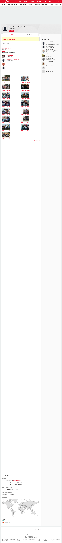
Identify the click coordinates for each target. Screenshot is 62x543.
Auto (45, 1)
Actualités (18, 1)
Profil (12, 34)
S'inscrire (3, 4)
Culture (32, 1)
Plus (50, 1)
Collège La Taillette (7, 48)
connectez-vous (30, 38)
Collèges (20, 4)
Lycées (15, 4)
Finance (39, 1)
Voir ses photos (36, 140)
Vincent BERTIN (9, 63)
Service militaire (44, 4)
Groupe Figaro (26, 534)
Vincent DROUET (49, 41)
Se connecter (10, 4)
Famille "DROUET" (50, 71)
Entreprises (37, 4)
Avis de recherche (54, 4)
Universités (30, 4)
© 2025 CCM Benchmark (34, 534)
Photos (30, 34)
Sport (25, 1)
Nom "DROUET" (49, 67)
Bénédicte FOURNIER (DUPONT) (13, 59)
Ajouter (12, 30)
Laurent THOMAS (10, 55)
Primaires (25, 4)
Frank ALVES (9, 66)
